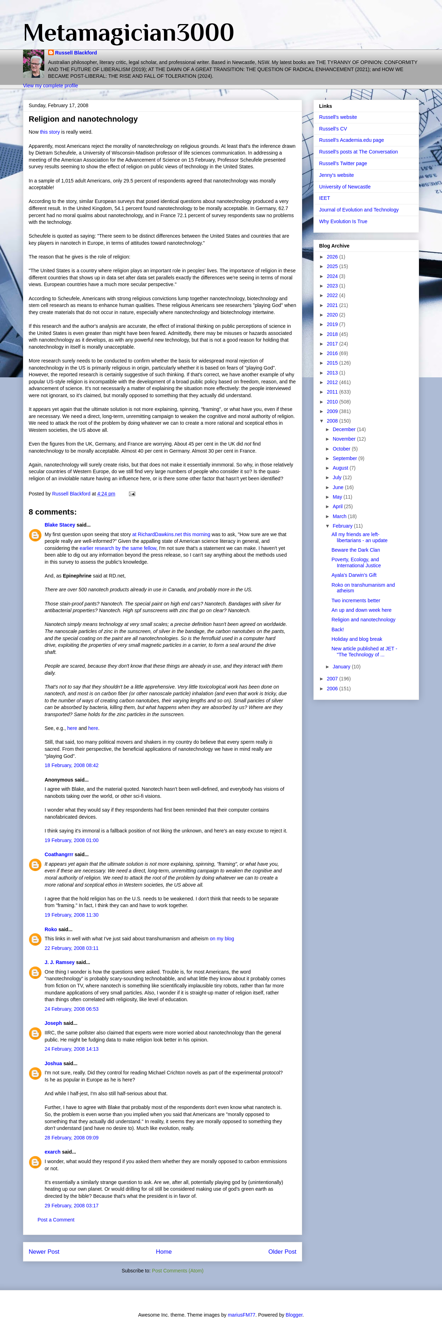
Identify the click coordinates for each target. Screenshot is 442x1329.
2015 (333, 363)
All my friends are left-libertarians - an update (359, 537)
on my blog (222, 938)
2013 (333, 373)
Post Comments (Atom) (177, 1270)
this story (50, 132)
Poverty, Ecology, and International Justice (356, 562)
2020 (333, 315)
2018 (333, 334)
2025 (333, 266)
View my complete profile (50, 85)
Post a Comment (56, 1220)
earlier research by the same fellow (118, 548)
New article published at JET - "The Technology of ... (364, 651)
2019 (333, 324)
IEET (324, 198)
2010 (333, 402)
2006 (333, 688)
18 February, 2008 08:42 (71, 765)
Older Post (282, 1251)
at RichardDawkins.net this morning (171, 534)
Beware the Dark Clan (356, 550)
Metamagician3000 (128, 32)
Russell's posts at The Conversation (358, 152)
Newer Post (44, 1251)
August (341, 468)
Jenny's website (336, 175)
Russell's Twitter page (343, 163)
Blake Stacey (60, 525)
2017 (333, 344)
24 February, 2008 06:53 (71, 1009)
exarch (53, 1152)
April (338, 506)
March (340, 516)
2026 (333, 257)
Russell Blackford (76, 53)
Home (164, 1251)
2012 (333, 382)
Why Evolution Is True (343, 221)
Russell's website (338, 117)
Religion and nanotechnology (364, 619)
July (338, 477)
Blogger (294, 1315)
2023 (333, 286)
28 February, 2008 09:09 (71, 1138)
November (345, 439)
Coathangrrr (59, 854)
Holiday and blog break (357, 639)
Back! (338, 629)
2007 (333, 678)
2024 (333, 276)
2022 (333, 295)
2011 (333, 392)
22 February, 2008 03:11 (71, 948)
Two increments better (356, 600)
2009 (333, 411)
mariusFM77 (241, 1315)
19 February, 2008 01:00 (71, 840)
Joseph (53, 1023)
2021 (333, 305)
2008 (333, 421)
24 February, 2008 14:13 (71, 1049)
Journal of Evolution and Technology (359, 210)
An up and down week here (362, 610)
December (345, 429)
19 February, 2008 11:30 (71, 915)
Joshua (53, 1063)
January (342, 666)
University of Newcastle (345, 187)
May (338, 497)
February (343, 526)
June (339, 487)
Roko (51, 929)
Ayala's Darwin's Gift (354, 575)
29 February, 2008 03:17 (71, 1205)
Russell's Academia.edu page (351, 140)
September (345, 458)
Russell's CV (333, 129)
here (72, 728)
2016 (333, 353)
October (342, 449)
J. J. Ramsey (60, 962)
